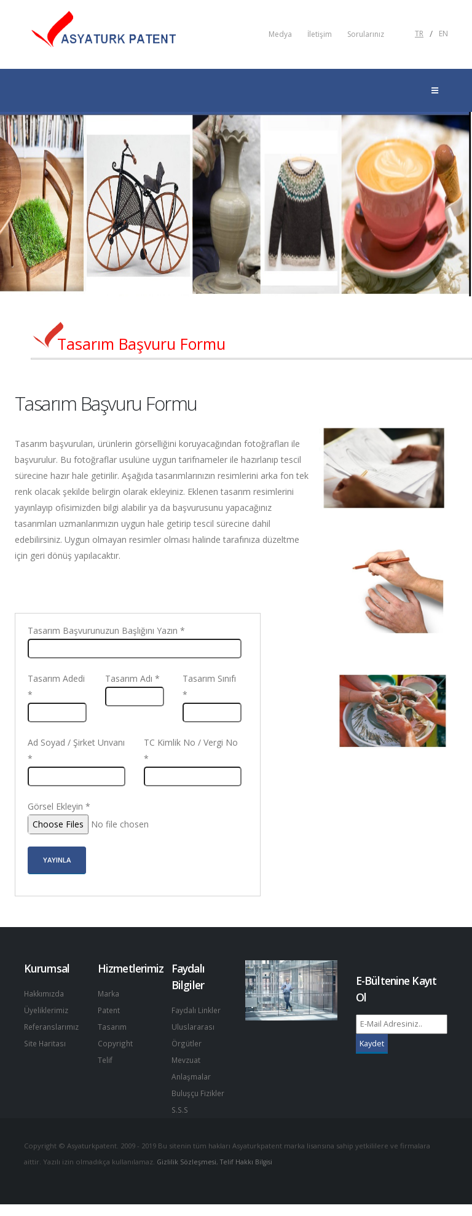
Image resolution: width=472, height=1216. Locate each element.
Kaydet (372, 1043)
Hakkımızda (44, 993)
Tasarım (112, 1025)
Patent (110, 1009)
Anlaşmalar (191, 1073)
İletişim (319, 34)
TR (419, 34)
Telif (105, 1057)
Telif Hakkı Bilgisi (250, 1173)
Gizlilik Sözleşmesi (188, 1173)
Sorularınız (365, 34)
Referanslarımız (53, 1025)
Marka (109, 993)
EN (443, 34)
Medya (280, 34)
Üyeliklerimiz (47, 1009)
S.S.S (180, 1121)
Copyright (115, 1041)
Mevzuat (187, 1057)
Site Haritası (46, 1041)
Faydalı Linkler (196, 1010)
